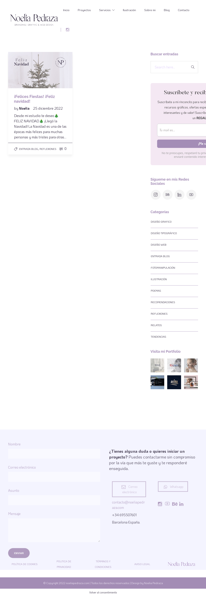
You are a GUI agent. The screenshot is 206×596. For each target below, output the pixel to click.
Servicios (105, 10)
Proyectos (84, 10)
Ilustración (129, 10)
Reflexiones (48, 148)
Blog (167, 10)
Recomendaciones (163, 302)
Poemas (156, 290)
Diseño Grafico (161, 221)
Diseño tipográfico (164, 233)
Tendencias (158, 336)
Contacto (183, 10)
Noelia (24, 108)
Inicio (66, 10)
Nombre (54, 508)
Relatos (156, 325)
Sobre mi (150, 10)
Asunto (54, 554)
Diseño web (158, 244)
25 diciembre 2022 (48, 108)
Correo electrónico (54, 531)
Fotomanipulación (163, 267)
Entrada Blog (28, 148)
